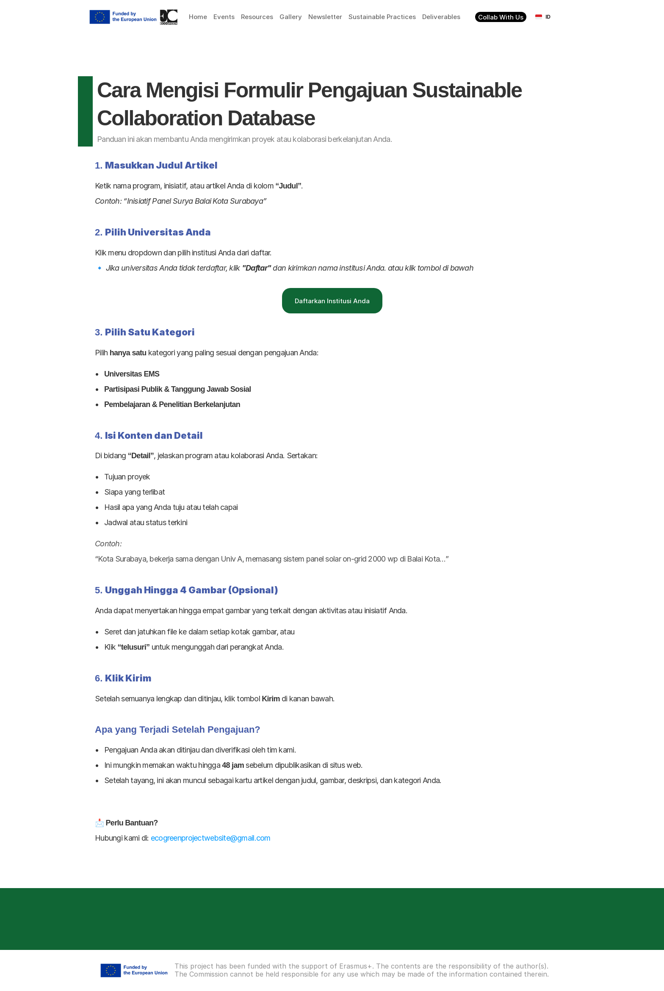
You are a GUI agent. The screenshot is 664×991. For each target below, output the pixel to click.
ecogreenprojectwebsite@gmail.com (211, 837)
